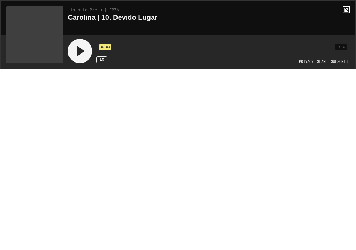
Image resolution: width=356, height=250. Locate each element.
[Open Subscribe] (340, 62)
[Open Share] (322, 62)
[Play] (80, 51)
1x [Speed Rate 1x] (102, 59)
